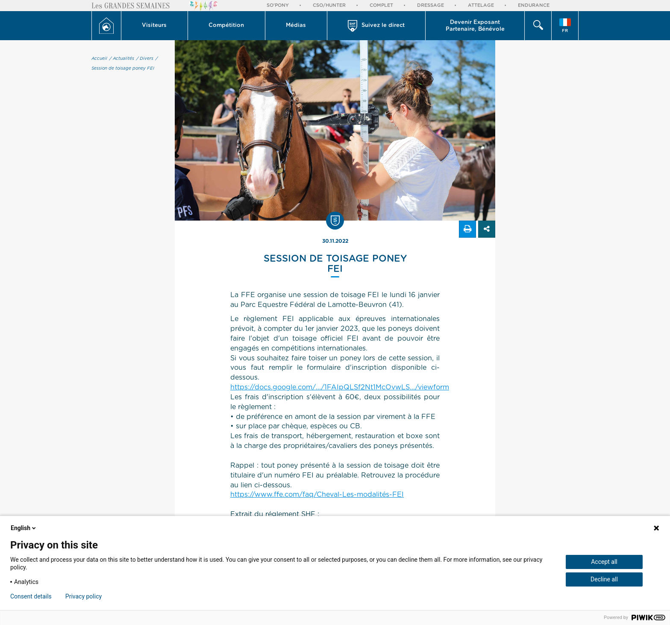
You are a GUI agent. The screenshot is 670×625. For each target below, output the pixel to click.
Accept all (604, 561)
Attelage (481, 5)
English (24, 528)
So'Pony (278, 5)
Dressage (430, 5)
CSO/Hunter (329, 5)
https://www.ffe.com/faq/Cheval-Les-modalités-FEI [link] (317, 494)
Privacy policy (83, 596)
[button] (154, 25)
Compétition (226, 25)
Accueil (99, 58)
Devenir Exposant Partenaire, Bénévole (475, 26)
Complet (381, 5)
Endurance (534, 5)
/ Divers (144, 58)
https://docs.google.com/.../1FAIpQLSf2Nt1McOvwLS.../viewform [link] (339, 387)
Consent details (31, 596)
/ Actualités (121, 58)
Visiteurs (154, 25)
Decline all (604, 579)
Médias (296, 25)
